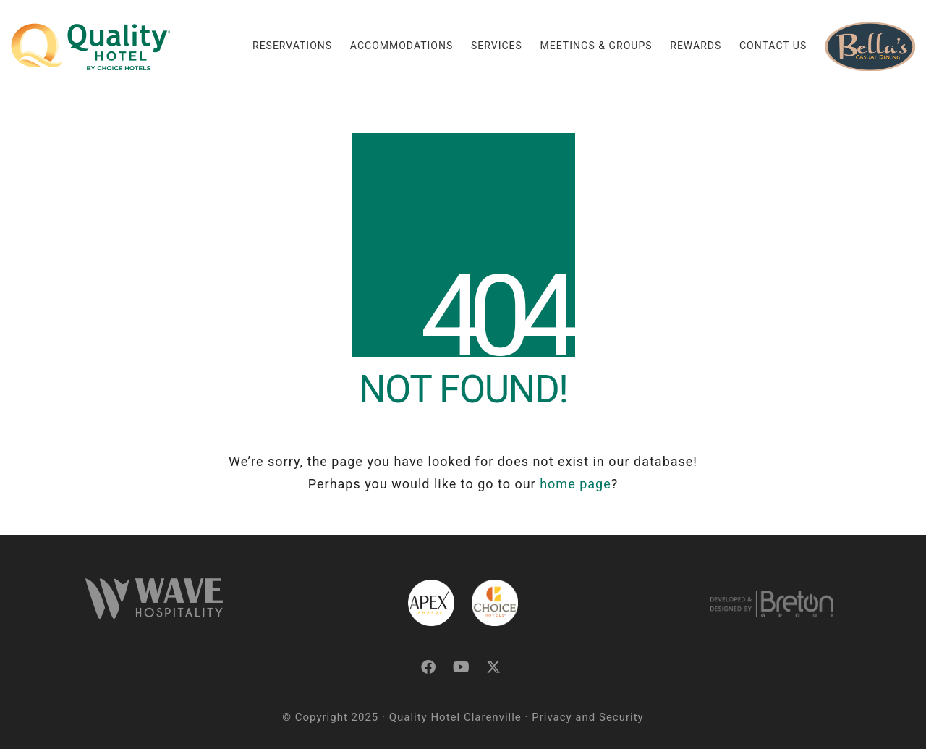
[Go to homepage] (90, 46)
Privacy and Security (588, 717)
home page (575, 483)
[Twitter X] (493, 667)
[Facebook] (428, 667)
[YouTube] (461, 667)
